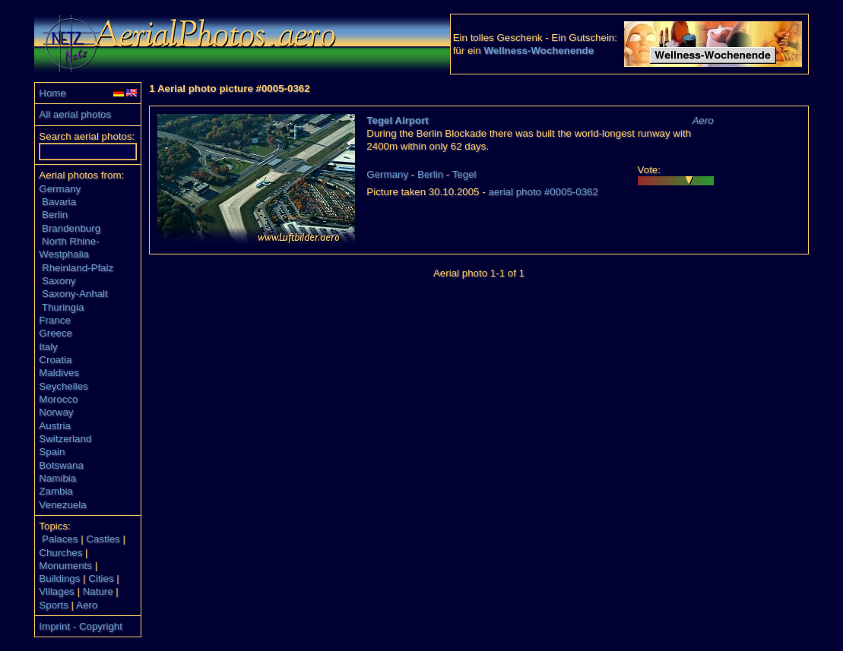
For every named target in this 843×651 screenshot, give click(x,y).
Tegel (464, 174)
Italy (48, 346)
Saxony (58, 280)
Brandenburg (71, 228)
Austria (54, 425)
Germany (60, 188)
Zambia (55, 491)
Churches (60, 552)
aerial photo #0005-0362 (543, 192)
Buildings (59, 578)
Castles (102, 539)
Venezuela (62, 504)
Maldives (59, 372)
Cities (100, 578)
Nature (98, 591)
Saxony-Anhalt (75, 293)
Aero (86, 605)
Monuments (65, 565)
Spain (52, 451)
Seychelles (63, 386)
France (54, 320)
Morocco (58, 399)
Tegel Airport (397, 120)
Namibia (57, 478)
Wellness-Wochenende (538, 50)
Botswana (61, 465)
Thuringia (63, 307)
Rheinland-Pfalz (77, 267)
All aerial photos (75, 114)
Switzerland (65, 438)
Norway (56, 412)
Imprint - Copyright (80, 626)
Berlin (55, 214)
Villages (56, 591)
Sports (53, 605)
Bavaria (59, 201)
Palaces (60, 539)
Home (52, 93)
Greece (55, 333)
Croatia (55, 359)
